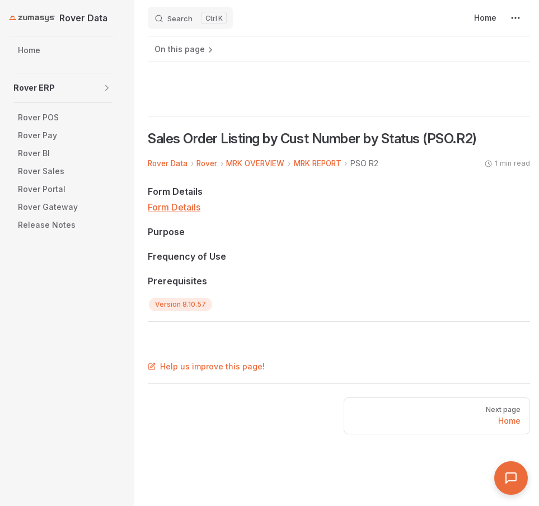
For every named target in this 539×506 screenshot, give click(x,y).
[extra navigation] (515, 18)
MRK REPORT (317, 163)
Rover (206, 163)
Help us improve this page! (206, 366)
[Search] (190, 18)
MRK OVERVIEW (255, 163)
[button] (107, 88)
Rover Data (168, 163)
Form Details (174, 207)
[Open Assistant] (511, 478)
